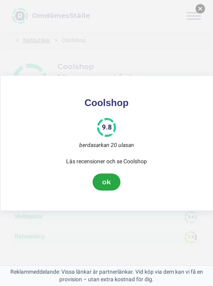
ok (106, 182)
